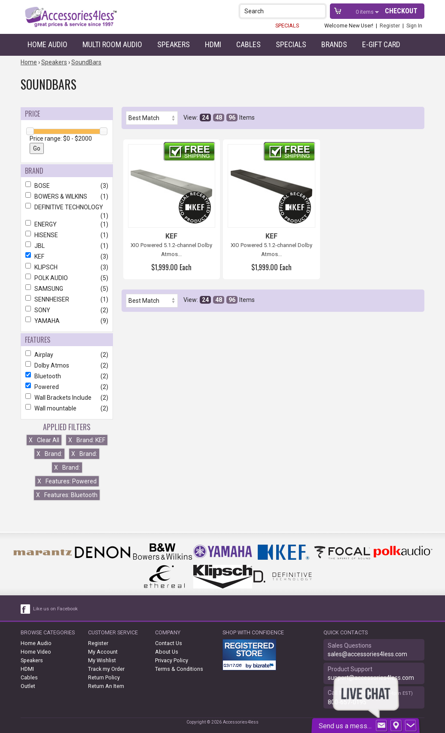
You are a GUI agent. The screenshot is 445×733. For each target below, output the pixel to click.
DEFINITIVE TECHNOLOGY (66, 207)
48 (218, 117)
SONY (66, 310)
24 (205, 117)
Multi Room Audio (112, 44)
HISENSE (66, 235)
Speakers (173, 44)
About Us (166, 652)
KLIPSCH (66, 267)
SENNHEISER (66, 299)
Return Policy (104, 677)
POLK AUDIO (66, 278)
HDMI (213, 44)
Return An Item (106, 686)
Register (390, 25)
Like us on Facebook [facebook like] (55, 609)
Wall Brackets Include (66, 397)
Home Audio (47, 44)
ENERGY (66, 224)
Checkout (401, 11)
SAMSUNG (66, 288)
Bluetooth (66, 376)
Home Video (36, 652)
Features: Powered (67, 481)
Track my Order (106, 669)
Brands (334, 44)
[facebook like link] (26, 609)
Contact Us (168, 643)
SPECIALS (287, 25)
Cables (248, 44)
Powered (66, 387)
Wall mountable (66, 408)
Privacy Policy (171, 660)
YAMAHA (66, 321)
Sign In (414, 25)
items (365, 12)
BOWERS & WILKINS (66, 196)
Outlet (28, 686)
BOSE (66, 185)
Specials (291, 44)
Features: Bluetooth (67, 495)
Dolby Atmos (66, 365)
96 (232, 117)
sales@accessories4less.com (367, 654)
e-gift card (381, 44)
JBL (66, 245)
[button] (319, 11)
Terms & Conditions (179, 669)
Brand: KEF (86, 440)
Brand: (49, 453)
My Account (103, 652)
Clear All (44, 440)
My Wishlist (102, 660)
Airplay (66, 354)
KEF (66, 256)
